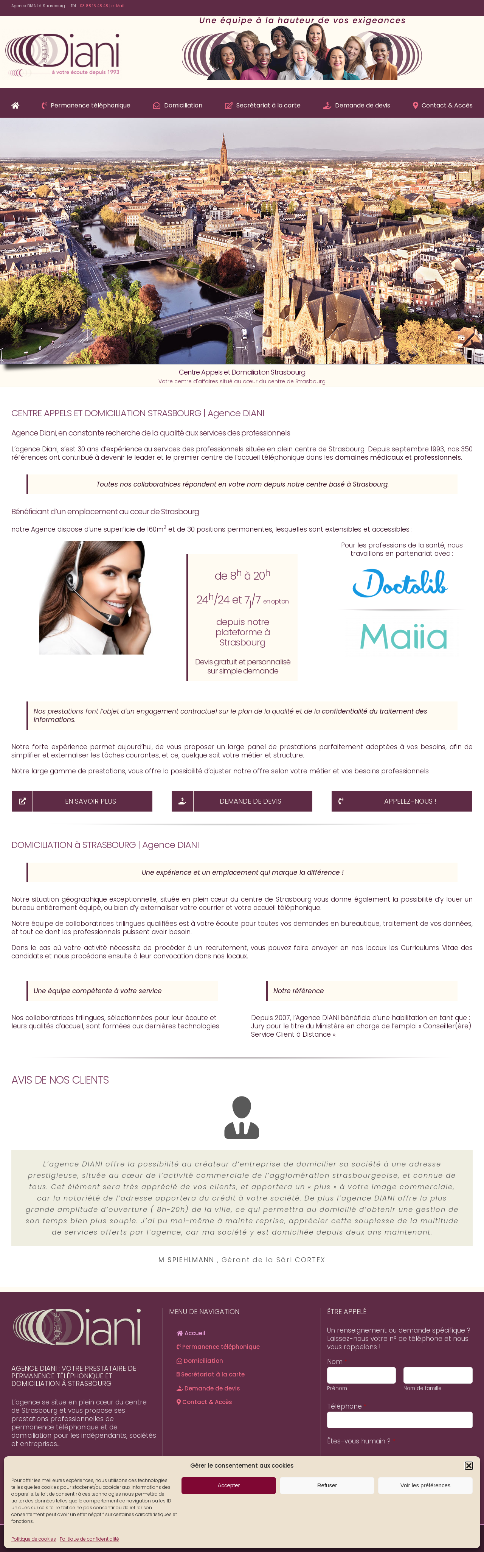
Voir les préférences (425, 1485)
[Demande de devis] (242, 801)
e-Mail (117, 6)
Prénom (337, 1388)
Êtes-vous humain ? (361, 1441)
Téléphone (346, 1406)
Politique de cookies (33, 1539)
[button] (469, 1466)
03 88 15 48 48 (94, 6)
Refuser (327, 1485)
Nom (337, 1362)
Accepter (228, 1485)
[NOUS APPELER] (402, 801)
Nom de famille (422, 1388)
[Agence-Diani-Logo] (62, 32)
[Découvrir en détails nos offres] (82, 801)
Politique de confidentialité (89, 1539)
